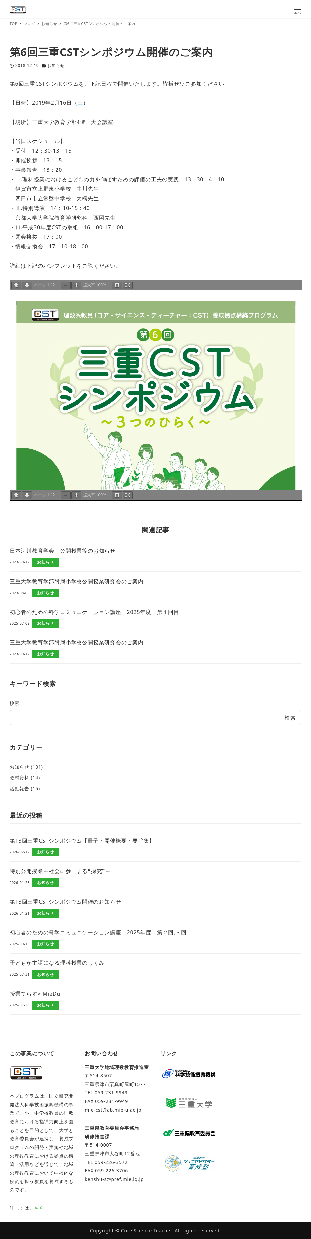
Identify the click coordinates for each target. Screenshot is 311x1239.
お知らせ (55, 65)
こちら (36, 1208)
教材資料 (19, 777)
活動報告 (19, 788)
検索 (15, 703)
